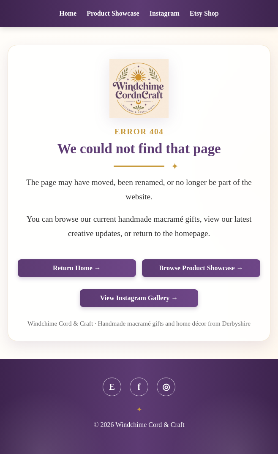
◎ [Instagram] (166, 386)
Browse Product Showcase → (201, 268)
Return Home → (77, 268)
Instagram (165, 13)
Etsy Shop (204, 13)
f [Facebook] (139, 386)
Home (67, 13)
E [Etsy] (112, 386)
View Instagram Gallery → (139, 298)
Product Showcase (113, 13)
